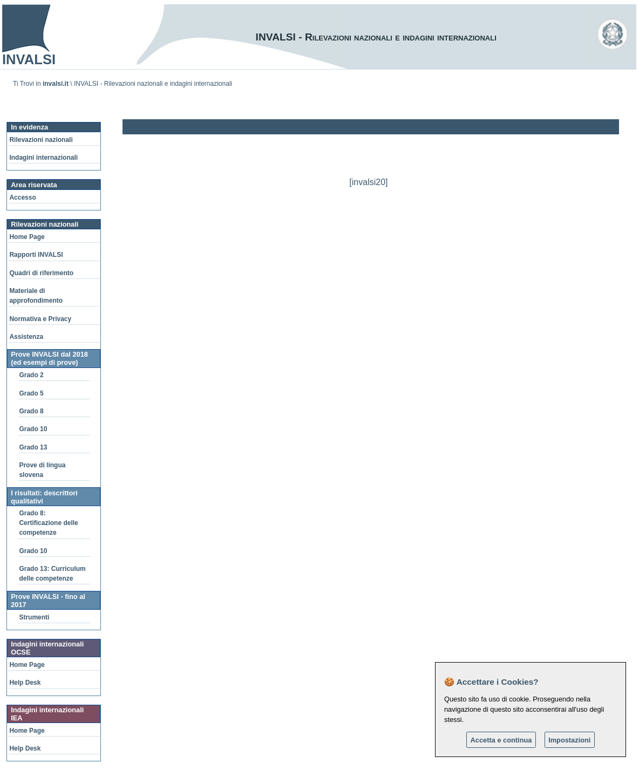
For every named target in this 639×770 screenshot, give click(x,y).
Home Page (26, 237)
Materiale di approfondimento (36, 295)
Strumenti (34, 617)
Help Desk (24, 682)
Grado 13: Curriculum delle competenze (52, 573)
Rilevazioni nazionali (40, 140)
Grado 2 (31, 375)
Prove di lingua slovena (42, 470)
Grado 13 (33, 447)
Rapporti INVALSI (36, 254)
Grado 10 (33, 429)
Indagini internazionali (43, 157)
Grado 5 (31, 393)
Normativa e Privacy (40, 319)
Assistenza (26, 336)
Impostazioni (569, 740)
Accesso (22, 197)
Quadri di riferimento (41, 273)
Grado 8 (31, 411)
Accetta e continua (501, 740)
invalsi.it (56, 83)
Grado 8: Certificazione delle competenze (48, 522)
